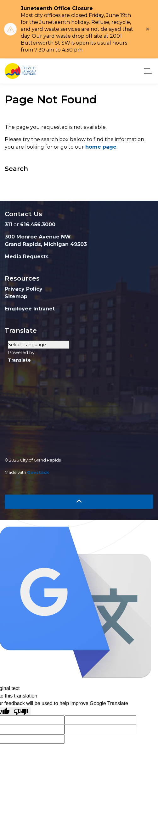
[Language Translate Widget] (38, 345)
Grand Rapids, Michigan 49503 (46, 244)
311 (8, 224)
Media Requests (26, 257)
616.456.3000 (37, 224)
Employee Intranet (30, 309)
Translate (19, 360)
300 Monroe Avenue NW (38, 237)
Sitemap (16, 296)
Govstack (38, 472)
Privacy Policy (23, 289)
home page (100, 147)
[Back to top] (79, 502)
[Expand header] (148, 71)
